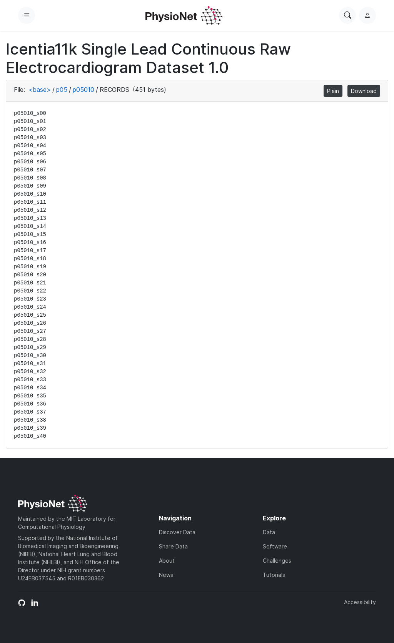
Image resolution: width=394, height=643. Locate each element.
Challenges (277, 560)
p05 (61, 89)
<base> (39, 89)
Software (275, 546)
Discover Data (177, 532)
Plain (333, 91)
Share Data (173, 546)
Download (364, 91)
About (167, 560)
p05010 (83, 89)
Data (269, 532)
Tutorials (274, 575)
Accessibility (360, 602)
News (166, 575)
